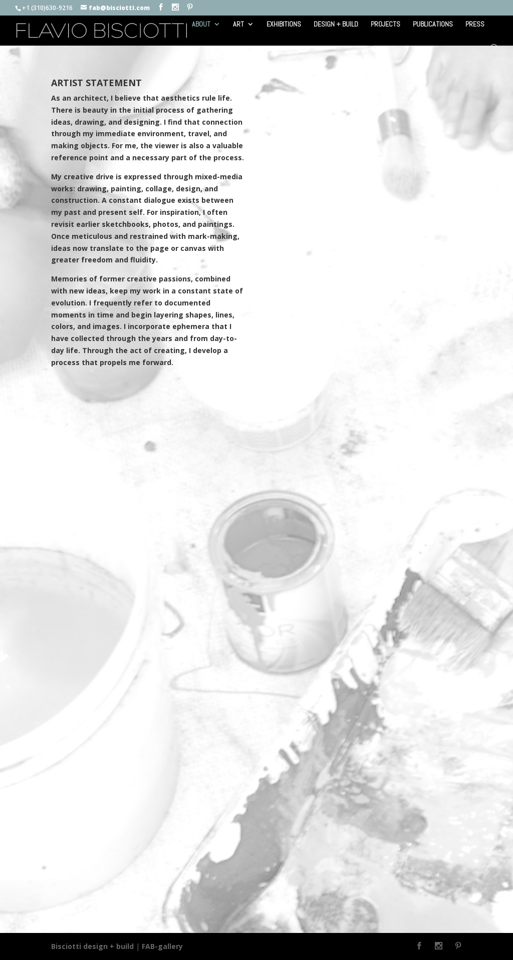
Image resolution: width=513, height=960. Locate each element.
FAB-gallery (162, 946)
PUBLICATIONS (433, 25)
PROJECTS (385, 25)
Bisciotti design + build (92, 946)
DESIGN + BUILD (336, 25)
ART (238, 25)
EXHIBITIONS (284, 25)
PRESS (474, 25)
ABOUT (201, 25)
